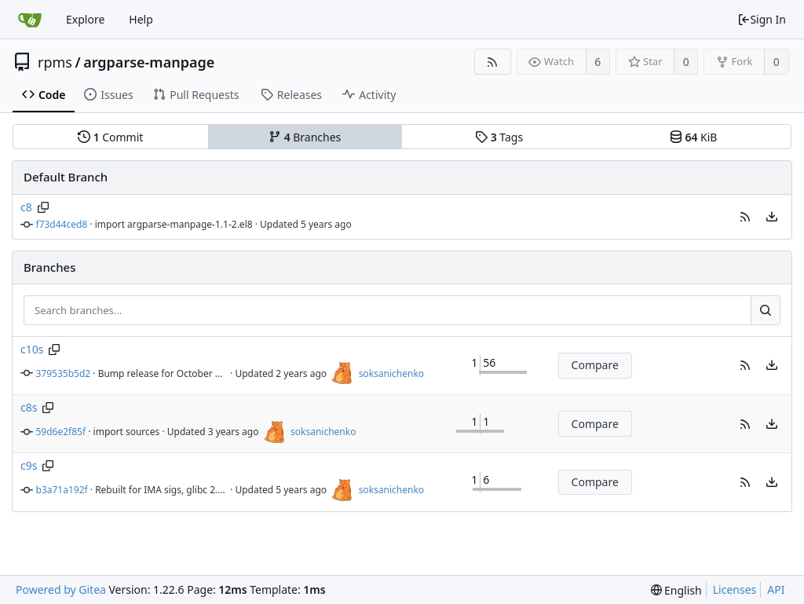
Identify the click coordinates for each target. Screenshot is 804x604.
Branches (305, 137)
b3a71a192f (62, 489)
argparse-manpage (148, 62)
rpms (55, 62)
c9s (28, 465)
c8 (26, 207)
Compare (595, 364)
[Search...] (765, 310)
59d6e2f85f (61, 431)
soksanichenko (391, 373)
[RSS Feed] (492, 62)
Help (141, 19)
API (775, 589)
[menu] (772, 217)
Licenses (735, 589)
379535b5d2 (63, 373)
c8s (28, 407)
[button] (745, 217)
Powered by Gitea (61, 589)
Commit (110, 137)
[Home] (30, 19)
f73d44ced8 (62, 224)
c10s (31, 349)
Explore (85, 19)
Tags (499, 137)
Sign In (761, 19)
